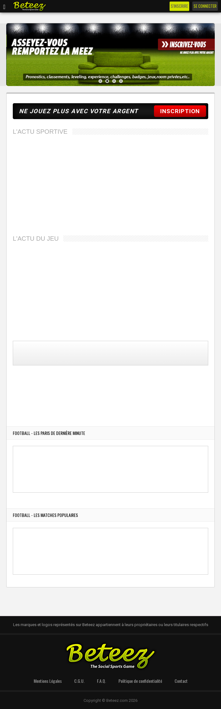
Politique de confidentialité (140, 681)
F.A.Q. (101, 681)
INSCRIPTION (180, 111)
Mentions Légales (48, 681)
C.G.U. (79, 681)
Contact (181, 681)
